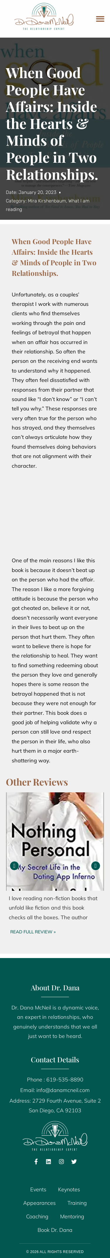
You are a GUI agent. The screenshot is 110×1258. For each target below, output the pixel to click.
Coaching (37, 1216)
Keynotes (69, 1189)
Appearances (39, 1203)
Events (38, 1189)
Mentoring (72, 1216)
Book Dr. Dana (55, 1230)
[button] (100, 19)
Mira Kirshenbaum (47, 201)
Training (77, 1203)
